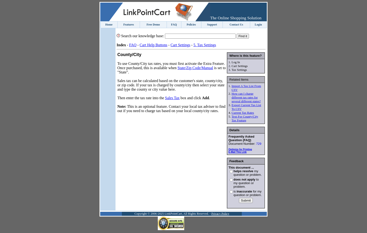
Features (128, 24)
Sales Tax (172, 98)
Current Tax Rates (243, 112)
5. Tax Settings (204, 45)
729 (258, 143)
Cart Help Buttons (153, 45)
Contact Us (236, 24)
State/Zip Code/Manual (195, 68)
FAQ (174, 24)
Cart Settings (180, 45)
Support (212, 24)
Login (258, 24)
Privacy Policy (220, 213)
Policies (191, 24)
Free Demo (153, 24)
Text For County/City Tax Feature (245, 118)
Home (109, 24)
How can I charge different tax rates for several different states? (246, 97)
